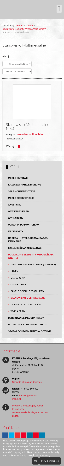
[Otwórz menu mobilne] (59, 9)
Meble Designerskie (21, 198)
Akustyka (14, 204)
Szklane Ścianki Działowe (24, 248)
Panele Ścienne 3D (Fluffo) (28, 291)
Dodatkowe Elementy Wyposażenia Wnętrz (30, 256)
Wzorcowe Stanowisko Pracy (27, 324)
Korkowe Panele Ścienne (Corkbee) (33, 264)
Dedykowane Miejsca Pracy (26, 318)
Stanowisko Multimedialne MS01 (27, 126)
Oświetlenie (18, 284)
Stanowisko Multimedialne (28, 298)
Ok (35, 461)
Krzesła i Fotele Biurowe (24, 184)
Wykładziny (15, 218)
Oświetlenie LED (18, 211)
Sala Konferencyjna (21, 191)
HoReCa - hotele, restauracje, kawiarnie (28, 240)
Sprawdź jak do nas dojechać (27, 382)
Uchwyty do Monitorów (23, 224)
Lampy (14, 271)
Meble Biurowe (18, 178)
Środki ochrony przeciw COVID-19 (29, 331)
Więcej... (11, 146)
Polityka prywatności (50, 461)
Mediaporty (15, 231)
